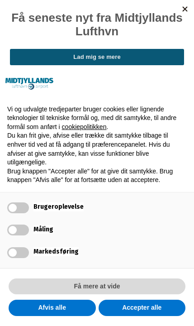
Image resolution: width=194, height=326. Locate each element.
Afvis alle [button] (52, 307)
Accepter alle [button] (141, 307)
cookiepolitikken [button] (84, 126)
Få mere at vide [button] (97, 286)
